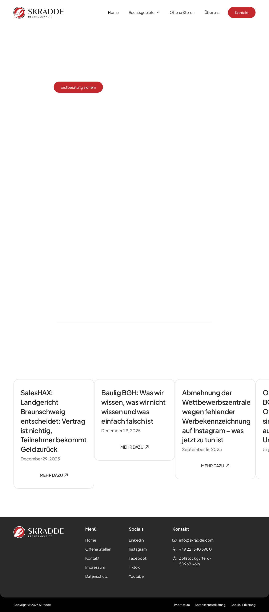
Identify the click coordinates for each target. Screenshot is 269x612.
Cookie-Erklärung (243, 605)
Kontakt (242, 12)
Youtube (136, 576)
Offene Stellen (182, 12)
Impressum (95, 567)
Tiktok (134, 567)
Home (113, 12)
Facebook (138, 558)
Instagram (138, 549)
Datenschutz (96, 576)
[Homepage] (38, 13)
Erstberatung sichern (78, 87)
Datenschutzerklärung (210, 605)
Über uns (212, 12)
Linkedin (136, 540)
